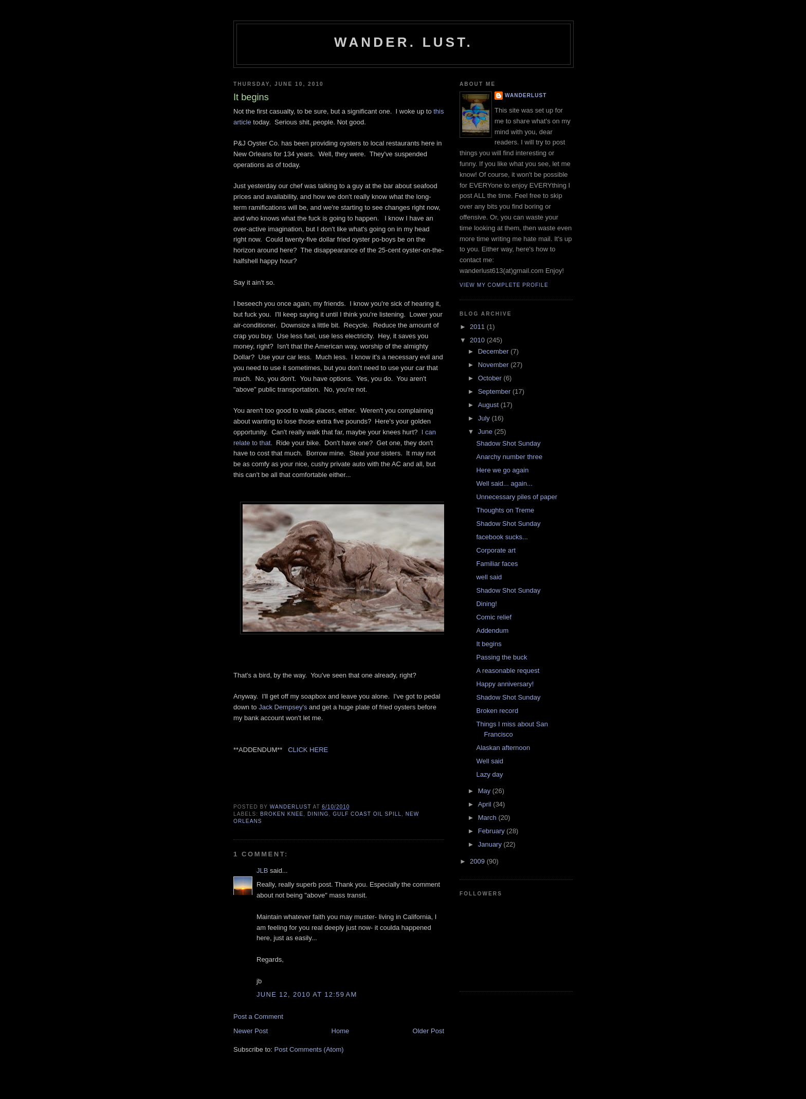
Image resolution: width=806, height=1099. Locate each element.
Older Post (428, 1031)
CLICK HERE (308, 750)
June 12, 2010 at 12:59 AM (307, 994)
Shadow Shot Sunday (508, 443)
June (486, 431)
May (485, 791)
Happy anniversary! (505, 684)
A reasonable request (507, 670)
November (494, 365)
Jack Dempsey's (283, 707)
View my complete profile (504, 285)
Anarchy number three (509, 457)
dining (318, 814)
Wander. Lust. (403, 42)
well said (489, 577)
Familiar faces (497, 563)
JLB (262, 870)
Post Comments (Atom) (309, 1049)
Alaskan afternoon (503, 748)
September (495, 391)
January (491, 844)
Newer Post (250, 1031)
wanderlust (526, 95)
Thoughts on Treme (505, 510)
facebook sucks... (501, 537)
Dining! (486, 604)
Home (341, 1031)
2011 (478, 327)
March (488, 817)
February (492, 831)
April (485, 804)
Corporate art (496, 550)
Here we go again (502, 470)
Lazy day (489, 774)
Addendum (492, 630)
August (489, 405)
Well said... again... (504, 483)
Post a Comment (258, 1016)
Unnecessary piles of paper (516, 497)
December (494, 351)
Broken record (497, 711)
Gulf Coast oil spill (367, 814)
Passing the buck (501, 657)
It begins (488, 644)
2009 (478, 861)
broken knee (281, 814)
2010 (478, 340)
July (485, 418)
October (491, 378)
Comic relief (493, 617)
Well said (489, 761)
